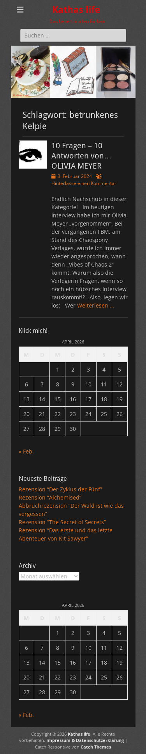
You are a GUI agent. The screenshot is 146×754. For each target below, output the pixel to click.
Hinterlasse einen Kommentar (83, 183)
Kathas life (76, 9)
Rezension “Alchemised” (50, 497)
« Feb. (26, 451)
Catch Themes (96, 747)
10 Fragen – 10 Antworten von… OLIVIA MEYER (81, 156)
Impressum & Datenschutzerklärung (85, 740)
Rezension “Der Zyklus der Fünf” (60, 489)
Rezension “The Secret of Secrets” (62, 522)
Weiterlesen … (95, 305)
